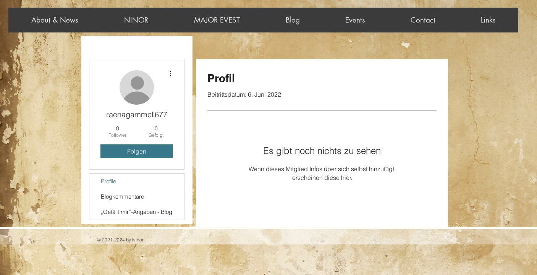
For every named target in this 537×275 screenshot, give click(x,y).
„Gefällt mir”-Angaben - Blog (136, 211)
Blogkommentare (122, 196)
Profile (108, 181)
